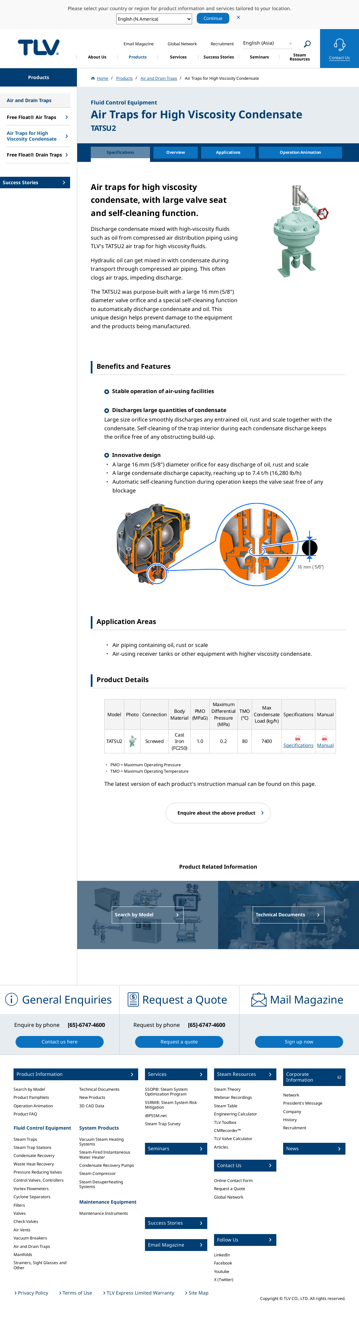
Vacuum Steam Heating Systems (101, 1141)
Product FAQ (25, 1114)
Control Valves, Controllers (39, 1180)
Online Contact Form (233, 1180)
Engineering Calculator (235, 1114)
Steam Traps (25, 1139)
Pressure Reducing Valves (38, 1172)
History (290, 1120)
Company (292, 1111)
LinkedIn (222, 1255)
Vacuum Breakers (30, 1238)
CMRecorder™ (227, 1130)
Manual (325, 745)
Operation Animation (33, 1106)
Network (291, 1095)
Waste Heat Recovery (34, 1164)
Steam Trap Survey (163, 1124)
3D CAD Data (91, 1106)
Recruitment (294, 1128)
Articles (221, 1147)
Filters (19, 1205)
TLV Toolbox (225, 1122)
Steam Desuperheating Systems (101, 1184)
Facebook (223, 1263)
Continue (213, 18)
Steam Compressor (97, 1173)
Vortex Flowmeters (31, 1188)
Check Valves (26, 1221)
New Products (92, 1097)
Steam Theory (227, 1089)
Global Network (228, 1197)
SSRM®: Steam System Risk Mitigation (171, 1105)
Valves (20, 1213)
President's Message (302, 1103)
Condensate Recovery (34, 1155)
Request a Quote (229, 1188)
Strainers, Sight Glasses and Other (40, 1265)
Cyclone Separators (32, 1197)
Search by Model (29, 1089)
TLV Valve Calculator (233, 1138)
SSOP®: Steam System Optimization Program (166, 1091)
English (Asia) (258, 43)
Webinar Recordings (233, 1097)
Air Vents (22, 1230)
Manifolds (23, 1254)
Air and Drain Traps (32, 1246)
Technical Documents (99, 1089)
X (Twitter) (223, 1279)
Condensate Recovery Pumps (106, 1165)
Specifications (298, 745)
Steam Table (225, 1106)
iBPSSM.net (156, 1115)
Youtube (221, 1271)
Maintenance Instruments (103, 1213)
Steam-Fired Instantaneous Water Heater (104, 1154)
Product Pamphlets (31, 1097)
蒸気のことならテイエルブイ (39, 47)
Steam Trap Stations (32, 1147)
